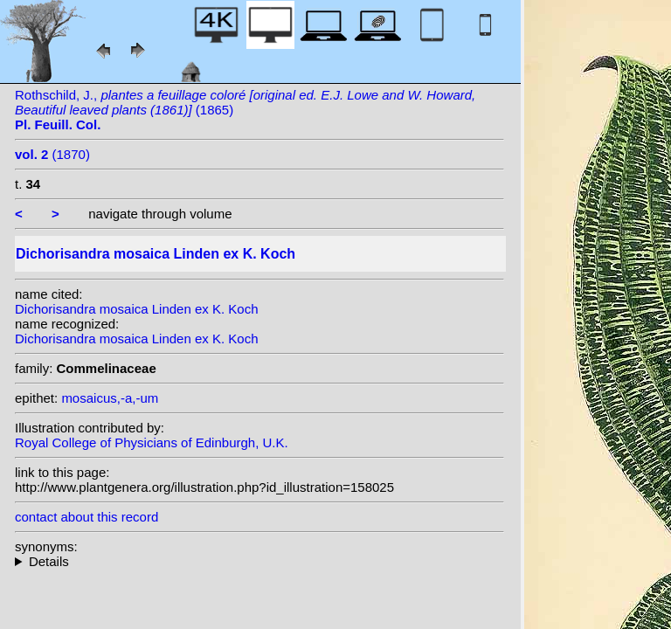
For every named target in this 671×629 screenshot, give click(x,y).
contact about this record (86, 516)
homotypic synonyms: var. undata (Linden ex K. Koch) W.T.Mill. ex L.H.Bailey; (259, 561)
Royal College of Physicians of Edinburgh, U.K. (151, 442)
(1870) (52, 154)
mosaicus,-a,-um (109, 398)
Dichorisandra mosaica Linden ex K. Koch (136, 308)
